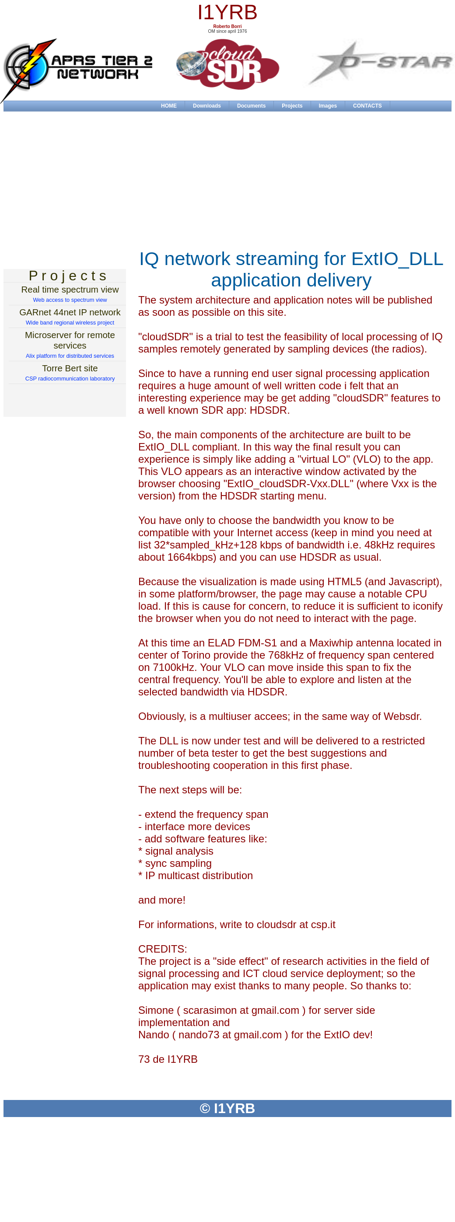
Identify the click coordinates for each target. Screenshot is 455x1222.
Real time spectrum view (70, 289)
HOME (169, 106)
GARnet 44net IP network (70, 312)
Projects (292, 106)
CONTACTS (367, 106)
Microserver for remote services (70, 340)
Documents (251, 106)
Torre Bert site (70, 368)
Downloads (207, 106)
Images (328, 106)
